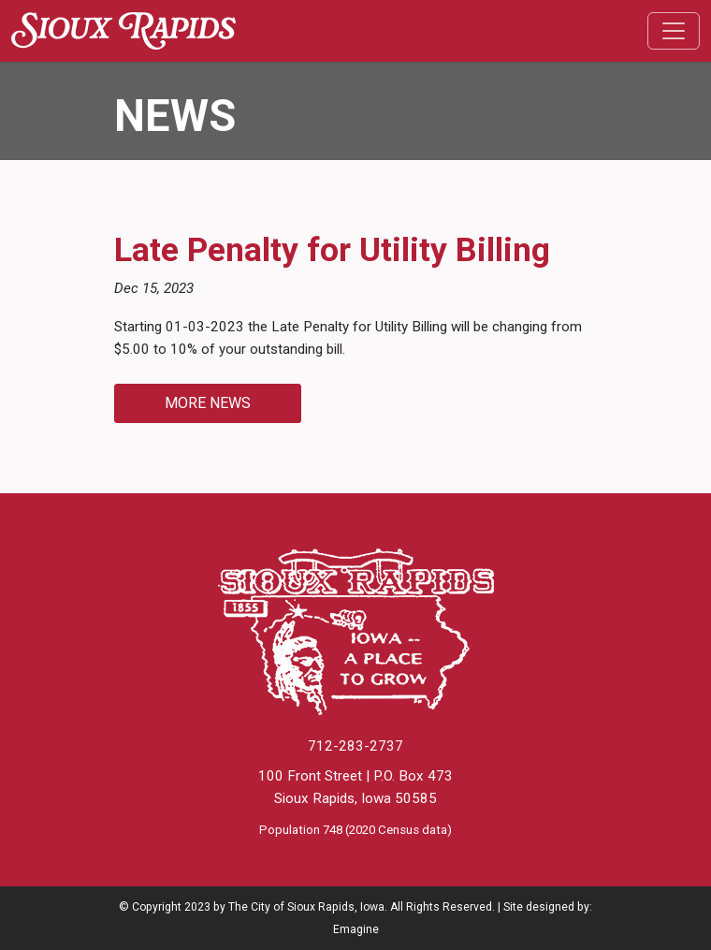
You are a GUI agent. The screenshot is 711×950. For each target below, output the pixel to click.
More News (208, 403)
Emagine (356, 929)
